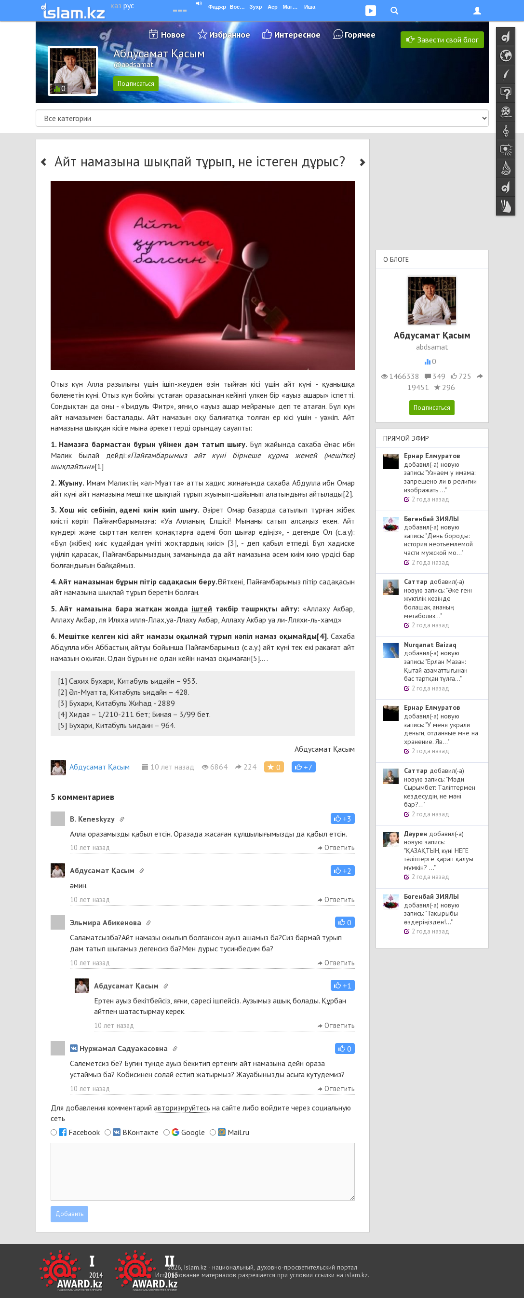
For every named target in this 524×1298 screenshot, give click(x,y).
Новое (173, 34)
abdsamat (432, 347)
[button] (304, 766)
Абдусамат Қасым (90, 766)
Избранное (229, 34)
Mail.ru (238, 1132)
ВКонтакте (140, 1132)
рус (128, 5)
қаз (115, 5)
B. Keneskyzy (92, 819)
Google (193, 1132)
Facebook (84, 1132)
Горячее (360, 34)
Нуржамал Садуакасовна (119, 1048)
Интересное (297, 34)
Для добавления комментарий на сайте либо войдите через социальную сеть (201, 1113)
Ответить (336, 847)
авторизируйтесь (182, 1107)
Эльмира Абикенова (105, 922)
